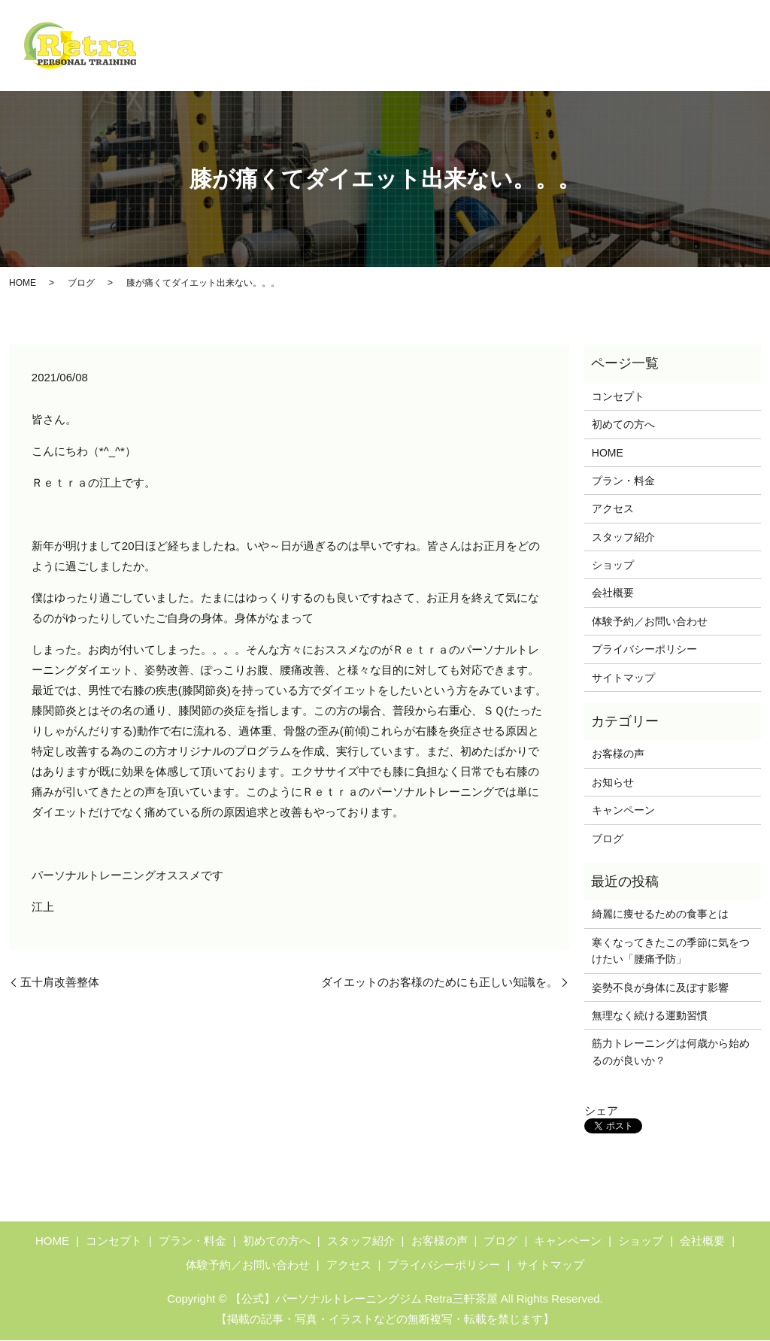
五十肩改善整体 (59, 982)
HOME (257, 33)
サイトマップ (623, 678)
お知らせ (613, 783)
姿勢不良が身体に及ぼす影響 (660, 988)
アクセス (589, 64)
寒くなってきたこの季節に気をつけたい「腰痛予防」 (671, 951)
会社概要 (715, 64)
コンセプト (320, 33)
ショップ (652, 64)
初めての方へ (399, 33)
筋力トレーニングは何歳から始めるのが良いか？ (671, 1053)
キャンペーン (567, 33)
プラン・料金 (483, 33)
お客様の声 (467, 64)
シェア (601, 1112)
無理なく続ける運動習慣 (650, 1016)
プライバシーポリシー (644, 650)
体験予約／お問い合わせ (678, 33)
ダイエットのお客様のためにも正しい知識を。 (439, 982)
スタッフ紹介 (388, 64)
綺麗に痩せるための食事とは (660, 915)
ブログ (531, 64)
